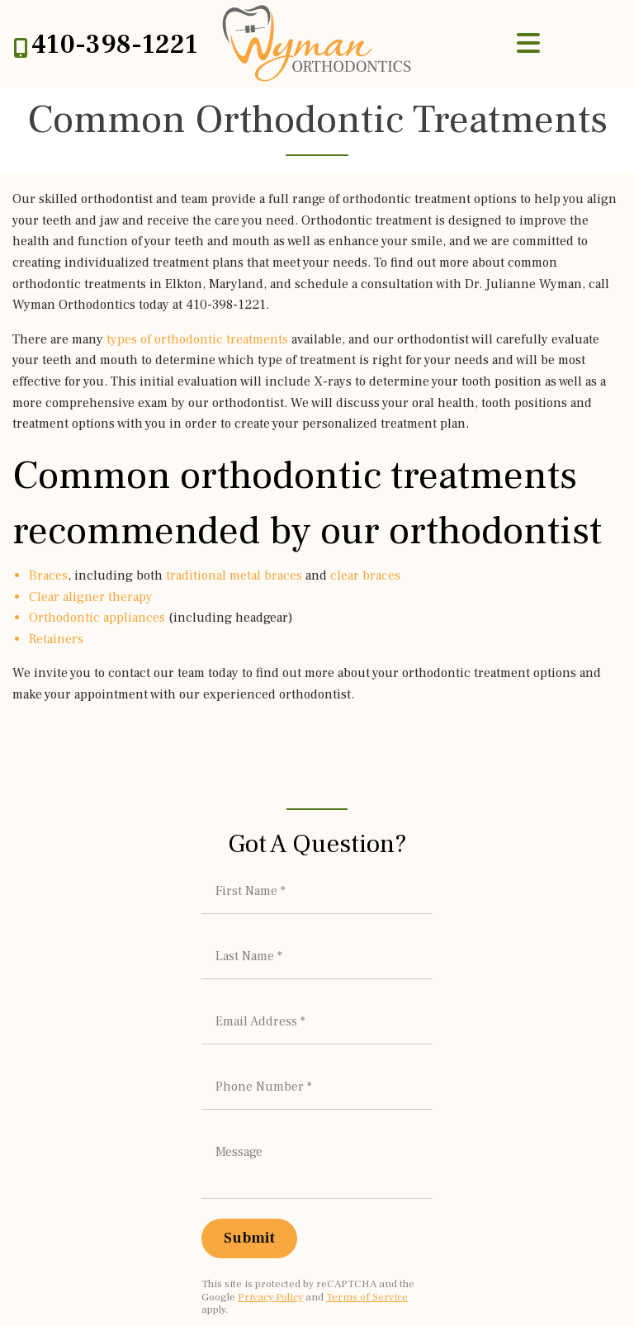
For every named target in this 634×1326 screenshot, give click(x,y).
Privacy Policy (270, 1216)
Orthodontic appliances (97, 617)
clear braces (365, 575)
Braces (48, 575)
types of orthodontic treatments (197, 339)
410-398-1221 (114, 44)
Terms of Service (367, 1216)
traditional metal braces (234, 575)
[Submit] (249, 1157)
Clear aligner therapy (91, 597)
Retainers (56, 639)
